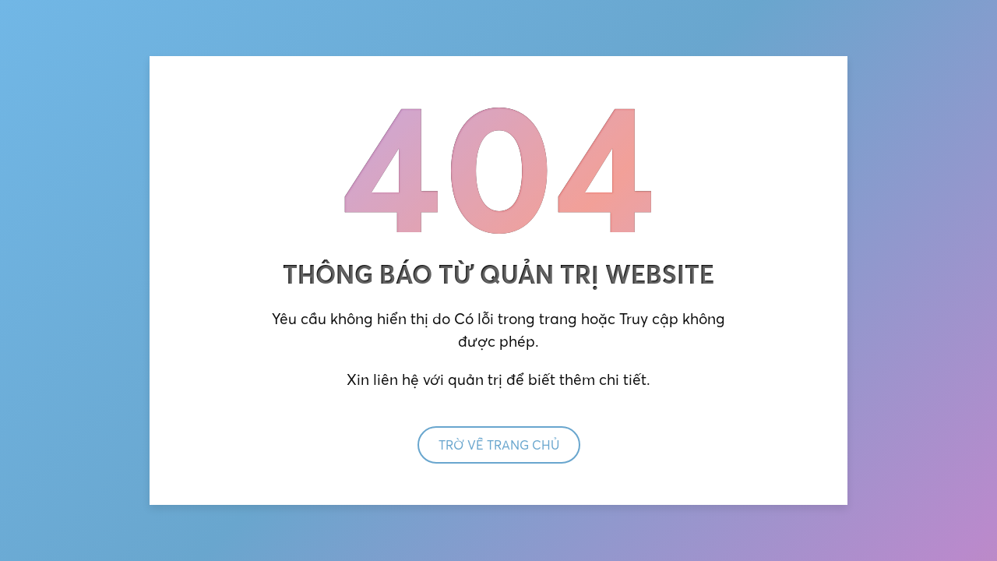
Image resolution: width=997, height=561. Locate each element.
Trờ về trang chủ (499, 445)
